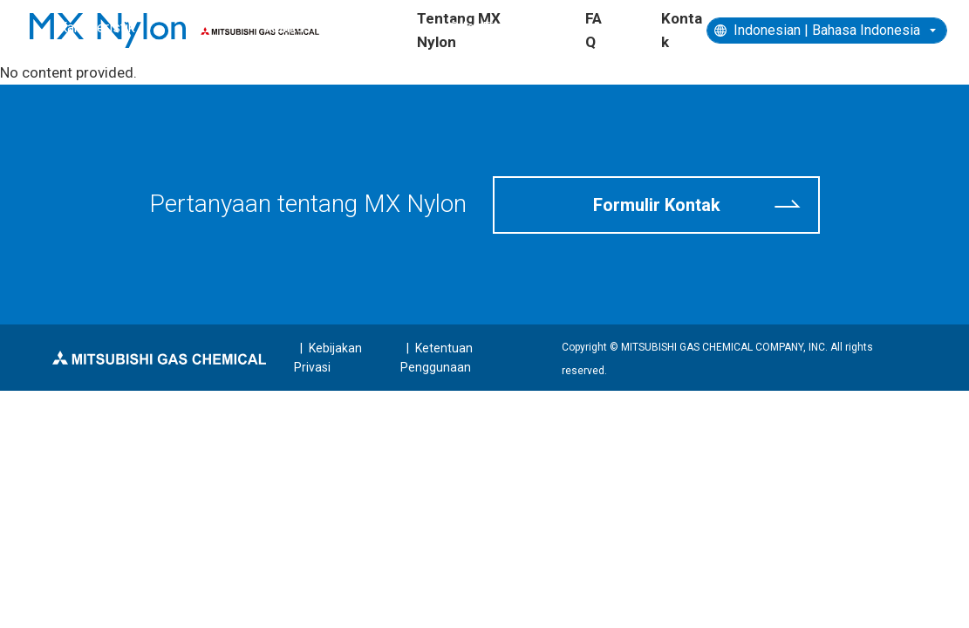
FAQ (593, 30)
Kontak (681, 30)
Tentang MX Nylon (459, 30)
